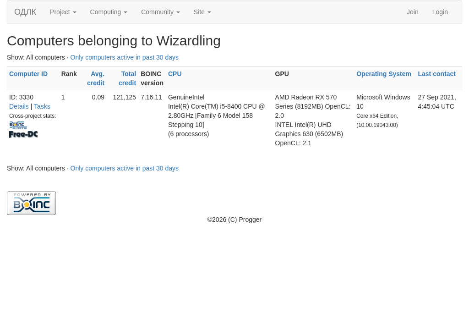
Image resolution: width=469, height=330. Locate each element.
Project (63, 12)
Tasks (42, 106)
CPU (175, 73)
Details (19, 106)
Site (202, 12)
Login (440, 12)
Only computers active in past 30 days (125, 57)
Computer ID (28, 73)
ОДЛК (25, 11)
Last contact (436, 73)
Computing (109, 12)
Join (413, 12)
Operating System (383, 73)
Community (160, 12)
